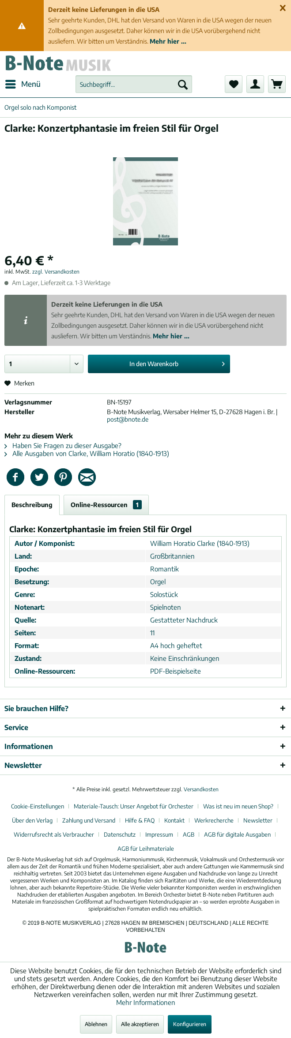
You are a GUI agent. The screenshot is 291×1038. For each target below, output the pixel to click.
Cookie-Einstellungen (37, 806)
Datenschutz (120, 834)
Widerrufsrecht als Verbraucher (54, 834)
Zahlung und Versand (88, 820)
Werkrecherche (214, 820)
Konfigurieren (189, 1024)
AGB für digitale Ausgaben (237, 834)
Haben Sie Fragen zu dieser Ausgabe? (62, 445)
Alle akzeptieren (140, 1024)
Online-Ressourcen (106, 504)
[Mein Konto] (255, 84)
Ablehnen (96, 1024)
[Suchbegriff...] (134, 84)
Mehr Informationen (145, 1002)
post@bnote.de (127, 419)
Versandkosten (201, 789)
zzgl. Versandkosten (55, 271)
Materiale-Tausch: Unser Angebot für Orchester (133, 806)
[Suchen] (183, 84)
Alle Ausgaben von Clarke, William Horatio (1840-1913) (86, 453)
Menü (23, 83)
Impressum (159, 834)
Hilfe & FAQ (140, 820)
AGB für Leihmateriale (145, 848)
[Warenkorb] (277, 84)
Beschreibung (32, 504)
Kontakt (174, 820)
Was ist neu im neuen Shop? (238, 806)
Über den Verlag (32, 820)
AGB (188, 834)
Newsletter (257, 820)
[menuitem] (22, 84)
